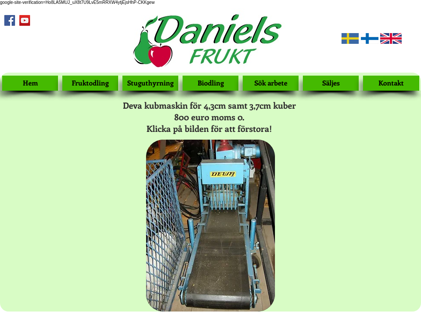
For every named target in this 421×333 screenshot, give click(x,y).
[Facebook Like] (15, 38)
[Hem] (30, 83)
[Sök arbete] (271, 83)
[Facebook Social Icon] (9, 20)
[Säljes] (331, 83)
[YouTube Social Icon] (24, 20)
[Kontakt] (391, 83)
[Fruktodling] (90, 83)
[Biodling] (210, 83)
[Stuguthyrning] (150, 83)
